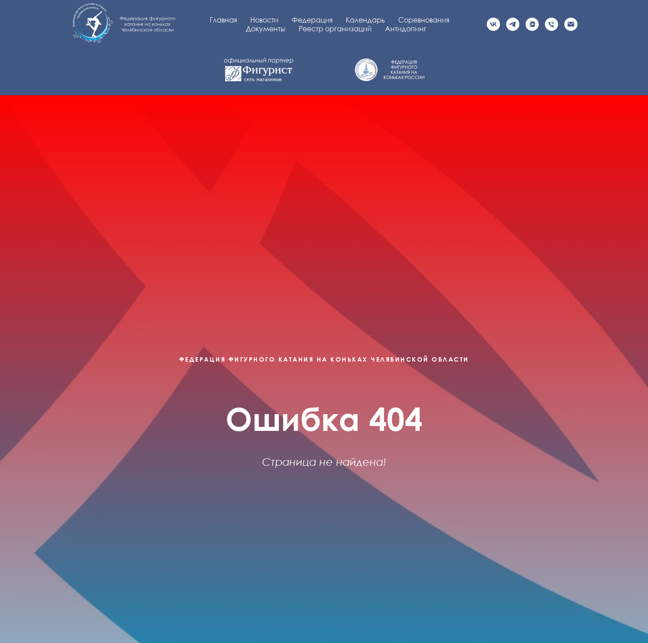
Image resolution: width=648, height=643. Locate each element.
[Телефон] (551, 24)
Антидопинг (405, 28)
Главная (223, 19)
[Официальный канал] (512, 24)
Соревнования (423, 19)
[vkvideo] (532, 24)
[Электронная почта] (571, 24)
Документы (265, 28)
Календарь (365, 19)
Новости (264, 19)
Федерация (312, 19)
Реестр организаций (335, 28)
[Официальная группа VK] (493, 24)
